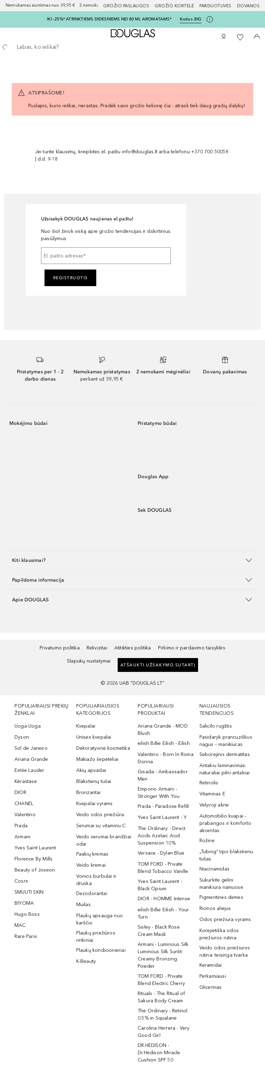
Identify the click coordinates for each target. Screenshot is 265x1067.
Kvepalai (86, 726)
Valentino (25, 815)
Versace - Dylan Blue (161, 853)
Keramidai (210, 965)
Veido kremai (91, 865)
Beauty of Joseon (34, 870)
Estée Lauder (29, 770)
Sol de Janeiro (31, 748)
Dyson (21, 737)
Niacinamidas (214, 869)
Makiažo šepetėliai (97, 759)
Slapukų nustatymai (89, 661)
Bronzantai (88, 792)
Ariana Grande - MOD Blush (163, 729)
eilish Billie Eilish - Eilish (164, 743)
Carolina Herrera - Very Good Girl (164, 1031)
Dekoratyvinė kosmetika (103, 748)
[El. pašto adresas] (106, 255)
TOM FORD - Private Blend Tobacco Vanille (163, 867)
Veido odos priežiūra (100, 815)
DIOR (20, 792)
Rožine (207, 840)
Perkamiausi (212, 976)
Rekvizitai (97, 648)
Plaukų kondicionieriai (101, 950)
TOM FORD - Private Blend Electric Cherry (161, 979)
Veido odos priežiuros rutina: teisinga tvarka (224, 951)
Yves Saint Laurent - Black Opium (160, 885)
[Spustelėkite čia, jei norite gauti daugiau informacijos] (210, 19)
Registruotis (70, 277)
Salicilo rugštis (215, 726)
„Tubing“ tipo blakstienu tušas (226, 855)
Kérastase (25, 781)
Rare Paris (25, 936)
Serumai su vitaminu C (101, 826)
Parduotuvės (215, 5)
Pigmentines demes (221, 897)
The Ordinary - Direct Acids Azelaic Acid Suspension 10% (161, 836)
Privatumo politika (60, 648)
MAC (20, 925)
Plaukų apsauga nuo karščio (99, 919)
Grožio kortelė (174, 5)
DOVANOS (248, 5)
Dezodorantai (91, 893)
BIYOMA (24, 903)
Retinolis (208, 783)
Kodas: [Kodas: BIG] (191, 19)
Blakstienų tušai (93, 781)
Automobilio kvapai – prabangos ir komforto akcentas (225, 823)
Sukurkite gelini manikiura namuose (221, 883)
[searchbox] (132, 47)
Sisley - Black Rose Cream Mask (159, 930)
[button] (132, 560)
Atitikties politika (132, 648)
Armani (22, 837)
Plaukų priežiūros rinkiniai (95, 936)
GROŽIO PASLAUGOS (126, 5)
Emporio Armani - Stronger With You (158, 792)
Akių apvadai (91, 770)
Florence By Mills (33, 859)
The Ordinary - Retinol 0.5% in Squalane (162, 1014)
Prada (21, 826)
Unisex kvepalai (93, 737)
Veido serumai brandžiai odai (103, 840)
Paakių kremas (92, 854)
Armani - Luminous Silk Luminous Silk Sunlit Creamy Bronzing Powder (163, 955)
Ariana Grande (31, 759)
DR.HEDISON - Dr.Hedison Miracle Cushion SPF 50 (159, 1052)
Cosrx (21, 881)
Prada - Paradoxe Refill (163, 806)
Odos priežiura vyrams (225, 919)
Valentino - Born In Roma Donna (166, 758)
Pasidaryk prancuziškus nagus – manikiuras (225, 740)
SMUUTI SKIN (28, 892)
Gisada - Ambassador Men (163, 775)
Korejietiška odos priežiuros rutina (219, 934)
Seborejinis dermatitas (224, 754)
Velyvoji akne (214, 805)
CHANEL (23, 803)
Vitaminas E (212, 794)
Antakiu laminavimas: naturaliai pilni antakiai (224, 769)
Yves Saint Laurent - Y (162, 817)
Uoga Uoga (27, 726)
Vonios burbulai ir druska (96, 879)
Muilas (83, 905)
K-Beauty (86, 961)
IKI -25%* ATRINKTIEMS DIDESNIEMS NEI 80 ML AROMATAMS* (109, 19)
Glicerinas (210, 987)
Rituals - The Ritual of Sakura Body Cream (161, 997)
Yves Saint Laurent (35, 848)
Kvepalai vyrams (94, 803)
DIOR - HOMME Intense (164, 899)
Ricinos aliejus (215, 908)
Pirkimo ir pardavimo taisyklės (191, 648)
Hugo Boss (27, 914)
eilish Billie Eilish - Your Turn (163, 913)
